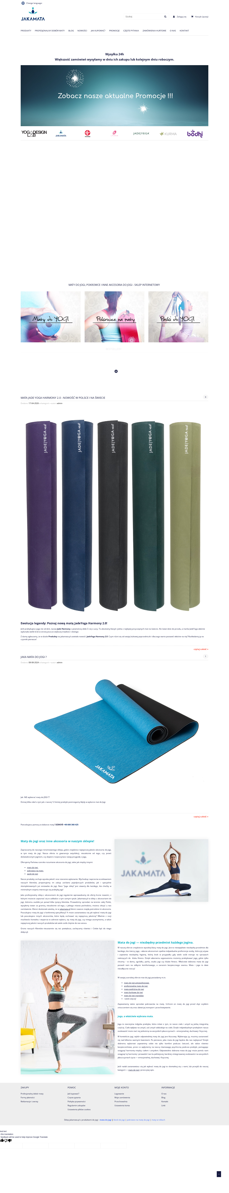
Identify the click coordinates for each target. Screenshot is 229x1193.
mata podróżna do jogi (134, 989)
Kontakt (164, 1101)
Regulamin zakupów (76, 1105)
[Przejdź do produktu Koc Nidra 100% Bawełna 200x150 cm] (114, 386)
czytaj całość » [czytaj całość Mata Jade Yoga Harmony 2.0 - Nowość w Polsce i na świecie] (201, 649)
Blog (163, 1097)
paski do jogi (32, 873)
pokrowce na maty (35, 870)
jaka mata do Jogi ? (34, 656)
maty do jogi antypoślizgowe (136, 982)
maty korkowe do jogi (133, 992)
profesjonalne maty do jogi (136, 986)
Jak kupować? (73, 1093)
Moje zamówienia (122, 1097)
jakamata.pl (65, 909)
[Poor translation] (8, 1141)
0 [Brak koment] (205, 397)
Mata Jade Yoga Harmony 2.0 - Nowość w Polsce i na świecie (63, 397)
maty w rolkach (158, 1119)
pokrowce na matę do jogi (138, 1119)
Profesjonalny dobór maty (32, 1093)
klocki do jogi (119, 1119)
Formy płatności (28, 1097)
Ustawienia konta (122, 1105)
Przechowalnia (120, 1101)
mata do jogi (105, 1119)
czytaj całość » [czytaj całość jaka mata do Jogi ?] (201, 816)
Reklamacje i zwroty (29, 1101)
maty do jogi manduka (134, 995)
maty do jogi (32, 867)
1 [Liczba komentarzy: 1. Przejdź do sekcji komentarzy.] (205, 656)
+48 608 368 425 (71, 824)
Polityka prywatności (77, 1101)
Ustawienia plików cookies (79, 1109)
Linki (163, 1105)
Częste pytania (74, 1097)
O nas (164, 1093)
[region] (114, 211)
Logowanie (119, 1093)
